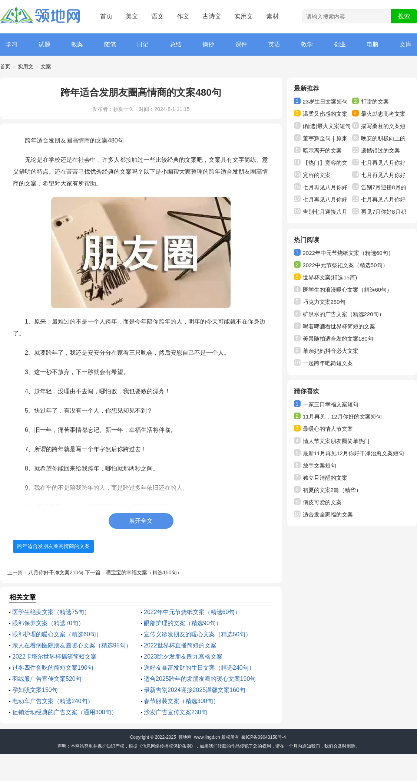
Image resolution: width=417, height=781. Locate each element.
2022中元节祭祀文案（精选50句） (345, 265)
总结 (176, 44)
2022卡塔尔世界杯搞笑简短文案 (54, 656)
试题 (44, 44)
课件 (241, 44)
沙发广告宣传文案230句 (175, 712)
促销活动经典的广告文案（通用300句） (64, 712)
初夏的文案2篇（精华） (332, 490)
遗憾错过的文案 (380, 150)
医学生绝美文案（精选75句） (51, 612)
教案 (77, 44)
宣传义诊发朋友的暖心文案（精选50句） (197, 634)
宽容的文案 (317, 175)
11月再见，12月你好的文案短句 (342, 416)
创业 (340, 44)
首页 (106, 16)
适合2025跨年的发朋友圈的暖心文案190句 (200, 679)
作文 (183, 16)
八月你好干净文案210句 (55, 572)
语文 (157, 16)
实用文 (243, 16)
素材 (272, 16)
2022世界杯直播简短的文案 (180, 645)
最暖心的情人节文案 (328, 429)
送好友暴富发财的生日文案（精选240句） (199, 667)
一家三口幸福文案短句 (330, 404)
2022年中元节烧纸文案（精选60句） (192, 612)
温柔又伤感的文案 (325, 114)
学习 (11, 44)
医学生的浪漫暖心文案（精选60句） (348, 289)
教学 (307, 44)
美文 (132, 16)
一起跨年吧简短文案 (328, 363)
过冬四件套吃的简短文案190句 (52, 667)
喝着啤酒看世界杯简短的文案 (339, 326)
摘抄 (208, 44)
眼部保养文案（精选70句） (48, 623)
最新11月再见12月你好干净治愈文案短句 (353, 453)
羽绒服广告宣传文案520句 (47, 679)
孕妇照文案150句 (35, 690)
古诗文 (211, 16)
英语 (274, 44)
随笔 (110, 44)
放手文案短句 (319, 465)
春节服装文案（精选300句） (181, 701)
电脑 (372, 44)
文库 (405, 44)
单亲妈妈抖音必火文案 (330, 351)
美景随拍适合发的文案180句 (338, 338)
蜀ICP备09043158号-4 (263, 737)
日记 (143, 44)
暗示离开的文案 (322, 150)
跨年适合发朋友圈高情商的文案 (53, 546)
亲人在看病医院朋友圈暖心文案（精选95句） (72, 645)
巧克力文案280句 (324, 302)
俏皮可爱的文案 (322, 502)
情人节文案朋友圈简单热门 (336, 441)
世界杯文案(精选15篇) (330, 277)
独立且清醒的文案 (325, 478)
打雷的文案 (375, 101)
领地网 (185, 737)
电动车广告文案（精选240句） (52, 701)
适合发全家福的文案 (328, 514)
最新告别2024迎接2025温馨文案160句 (194, 690)
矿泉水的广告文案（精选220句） (343, 314)
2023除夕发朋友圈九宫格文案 (183, 656)
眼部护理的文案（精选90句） (183, 623)
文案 (46, 66)
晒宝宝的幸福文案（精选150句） (144, 572)
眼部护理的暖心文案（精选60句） (57, 634)
